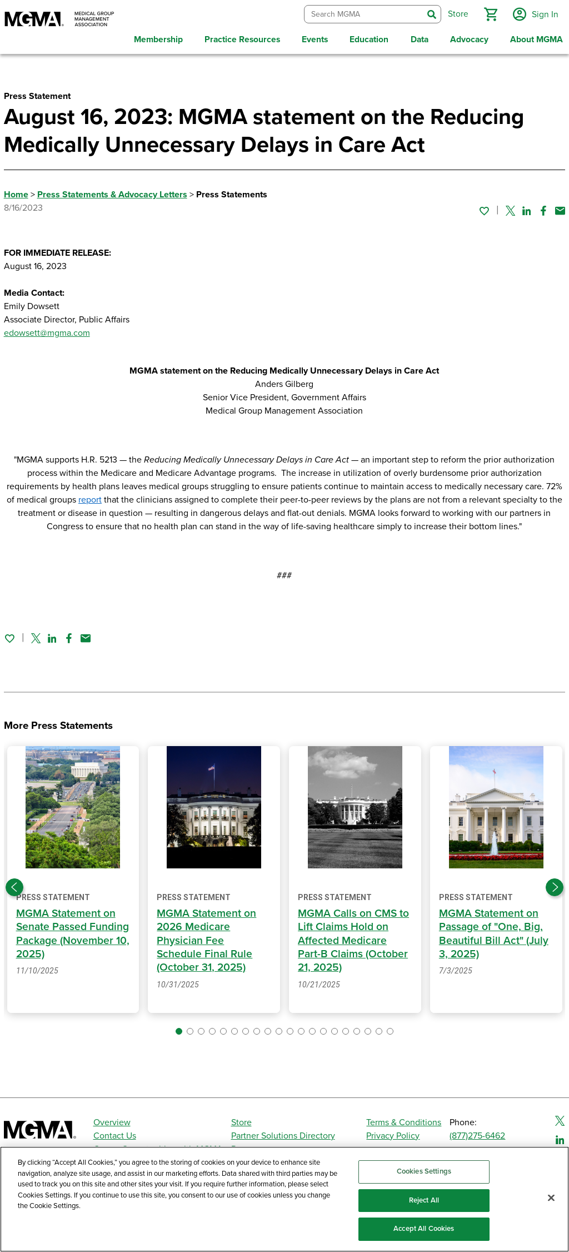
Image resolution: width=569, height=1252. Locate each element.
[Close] (551, 1198)
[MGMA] (59, 20)
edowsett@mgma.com (47, 331)
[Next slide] (554, 886)
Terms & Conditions (403, 1120)
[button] (489, 13)
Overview (112, 1120)
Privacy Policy (393, 1134)
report (90, 498)
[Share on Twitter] (510, 208)
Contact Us (114, 1134)
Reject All (424, 1200)
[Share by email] (560, 208)
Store (241, 1120)
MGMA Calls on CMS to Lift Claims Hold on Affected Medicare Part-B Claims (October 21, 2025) (354, 938)
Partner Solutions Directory (283, 1134)
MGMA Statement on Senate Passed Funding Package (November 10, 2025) (72, 932)
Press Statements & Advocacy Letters (112, 192)
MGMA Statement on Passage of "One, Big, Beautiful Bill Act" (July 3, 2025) (493, 932)
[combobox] (362, 13)
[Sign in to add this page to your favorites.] (484, 208)
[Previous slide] (14, 886)
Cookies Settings (424, 1171)
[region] (284, 1199)
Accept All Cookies (423, 1228)
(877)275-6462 (477, 1134)
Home (16, 192)
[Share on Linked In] (527, 208)
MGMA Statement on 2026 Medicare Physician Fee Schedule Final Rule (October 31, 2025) (207, 938)
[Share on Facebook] (543, 208)
